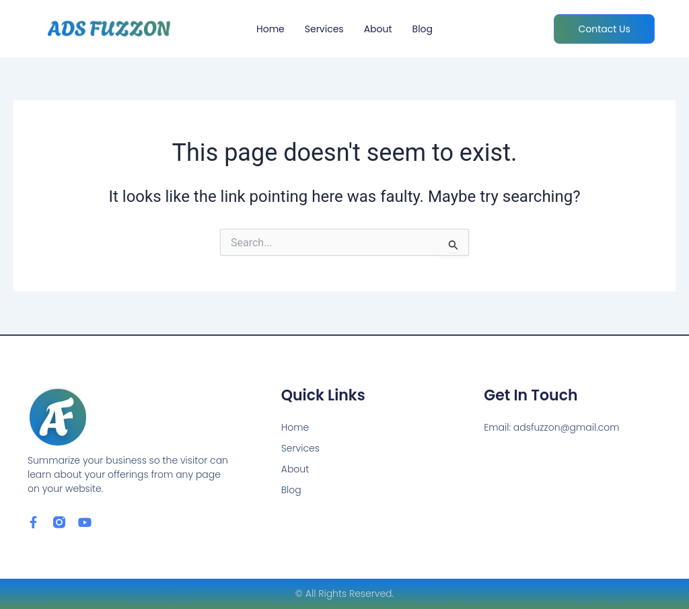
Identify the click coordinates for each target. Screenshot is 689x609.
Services (324, 29)
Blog (422, 29)
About (378, 29)
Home (270, 29)
